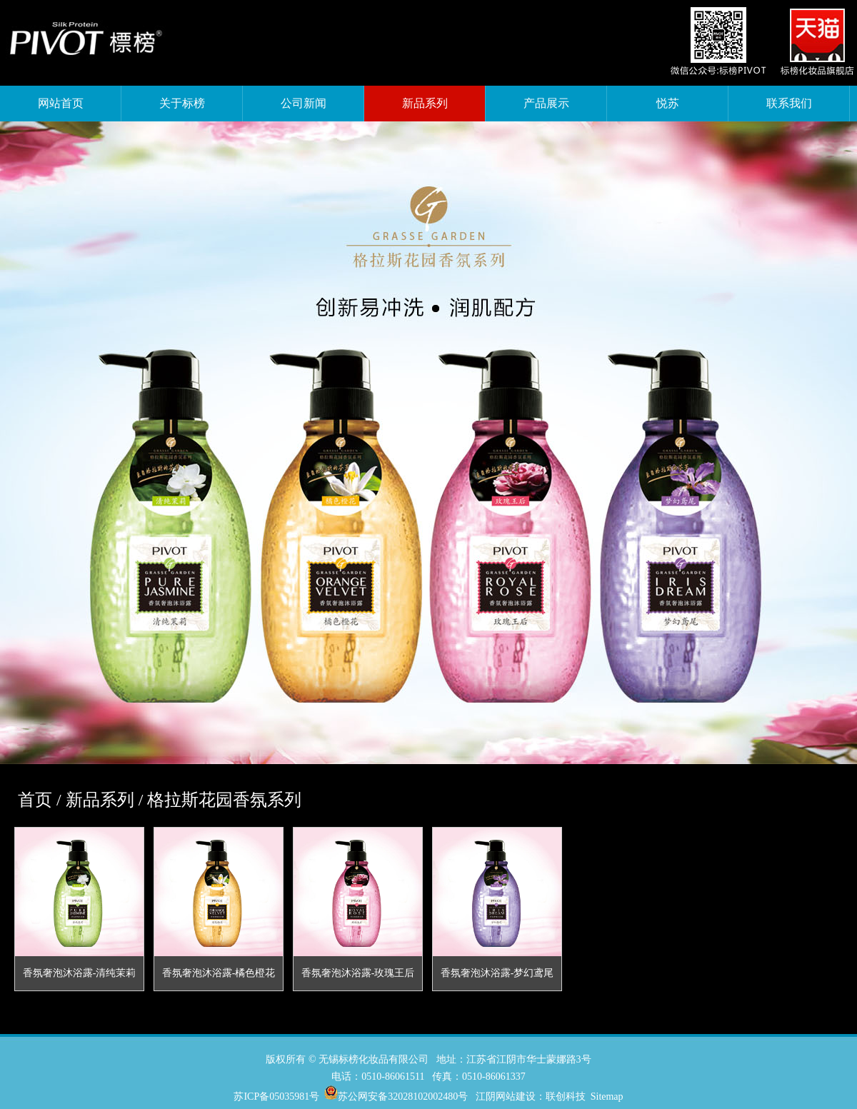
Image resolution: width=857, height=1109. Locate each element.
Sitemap (607, 1096)
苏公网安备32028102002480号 (403, 1096)
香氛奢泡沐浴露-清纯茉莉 (79, 973)
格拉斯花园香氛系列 (224, 800)
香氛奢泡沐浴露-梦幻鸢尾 (497, 973)
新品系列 (100, 800)
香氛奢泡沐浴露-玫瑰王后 (358, 973)
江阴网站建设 (506, 1096)
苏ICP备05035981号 (276, 1096)
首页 (35, 800)
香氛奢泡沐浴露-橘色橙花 (219, 973)
